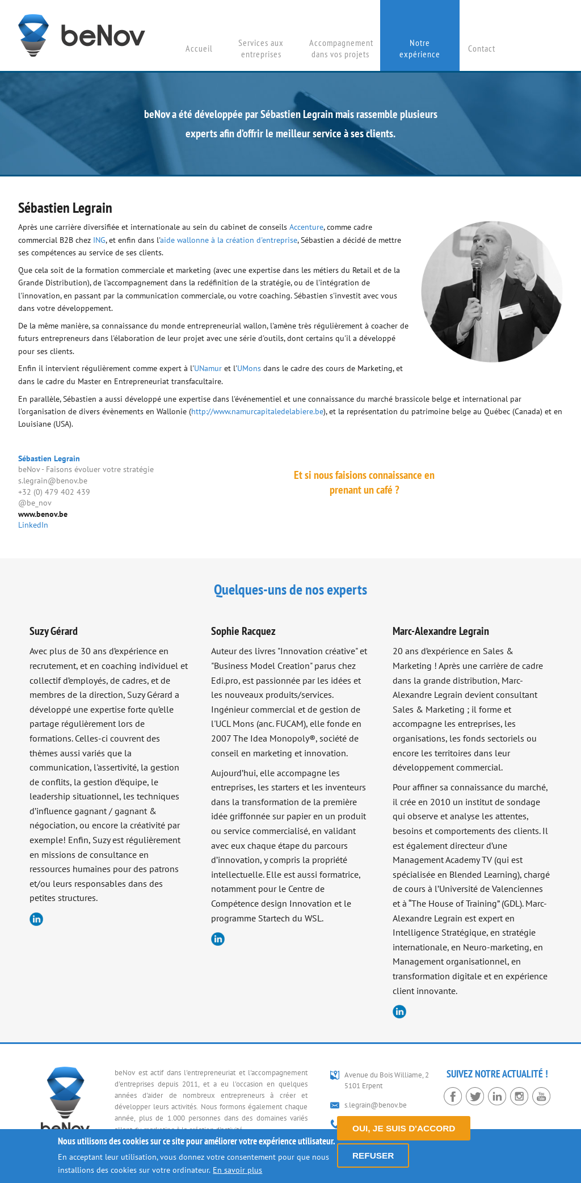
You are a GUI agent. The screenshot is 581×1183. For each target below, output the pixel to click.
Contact (481, 48)
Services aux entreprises (261, 48)
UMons (249, 368)
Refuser (373, 1155)
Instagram (519, 1096)
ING (99, 240)
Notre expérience (419, 48)
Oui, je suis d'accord (404, 1128)
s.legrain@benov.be (52, 480)
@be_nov (35, 503)
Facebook (453, 1096)
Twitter (475, 1096)
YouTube (541, 1096)
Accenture (306, 227)
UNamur (208, 368)
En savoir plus (237, 1170)
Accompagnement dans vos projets (341, 48)
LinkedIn (33, 525)
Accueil (199, 48)
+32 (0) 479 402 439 (54, 492)
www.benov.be (43, 514)
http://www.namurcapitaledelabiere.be (257, 411)
